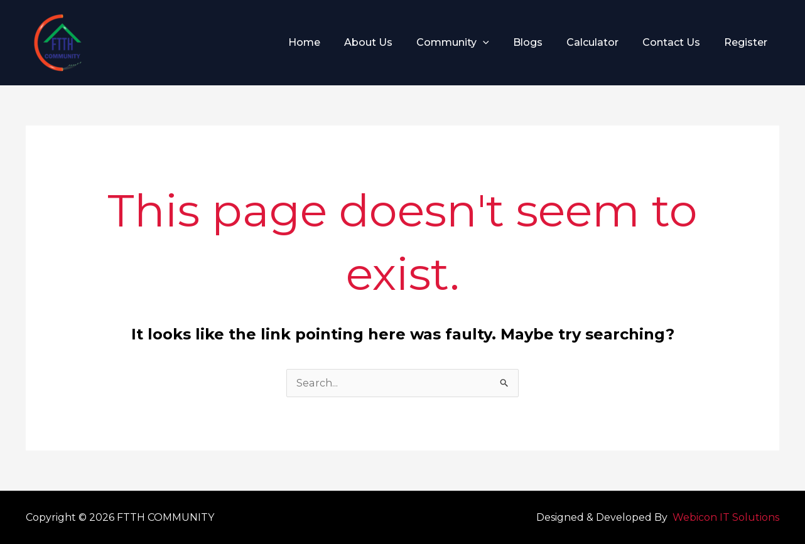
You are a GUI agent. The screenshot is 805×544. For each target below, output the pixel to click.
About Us (389, 42)
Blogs (541, 42)
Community (469, 43)
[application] (500, 43)
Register (747, 42)
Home (329, 42)
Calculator (602, 42)
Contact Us (677, 42)
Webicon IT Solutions (726, 517)
